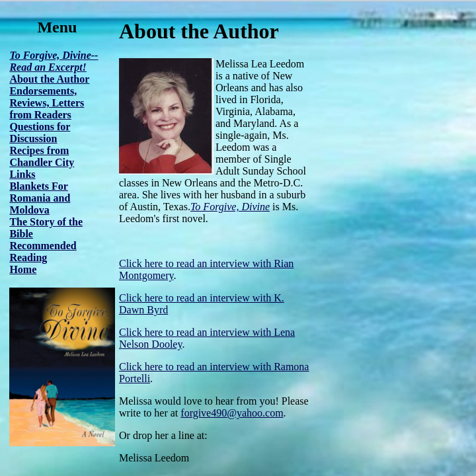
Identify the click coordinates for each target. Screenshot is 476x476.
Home (22, 269)
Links (22, 174)
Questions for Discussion (39, 132)
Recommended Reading (42, 251)
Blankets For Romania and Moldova (39, 198)
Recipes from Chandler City (41, 156)
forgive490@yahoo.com (231, 412)
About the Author (49, 79)
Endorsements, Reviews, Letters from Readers (46, 102)
